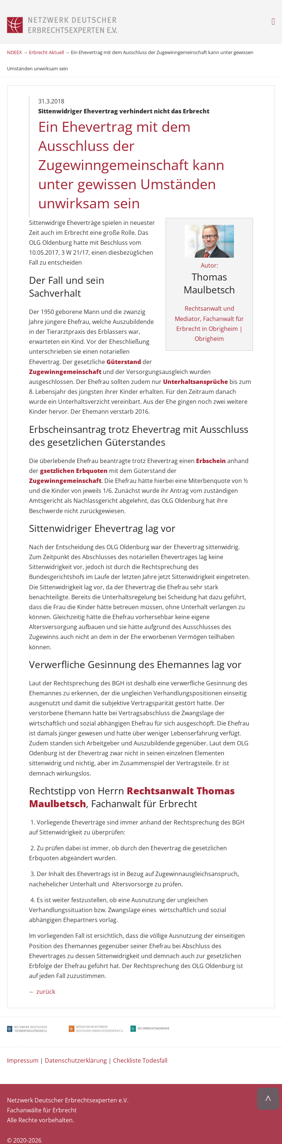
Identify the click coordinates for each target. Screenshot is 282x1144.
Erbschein (211, 448)
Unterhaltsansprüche (195, 369)
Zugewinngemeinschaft (112, 349)
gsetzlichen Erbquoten (74, 458)
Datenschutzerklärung (76, 1048)
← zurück (42, 979)
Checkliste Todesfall (140, 1048)
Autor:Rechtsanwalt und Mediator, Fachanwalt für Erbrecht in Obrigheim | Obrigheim (215, 290)
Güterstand (46, 349)
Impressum (23, 1048)
